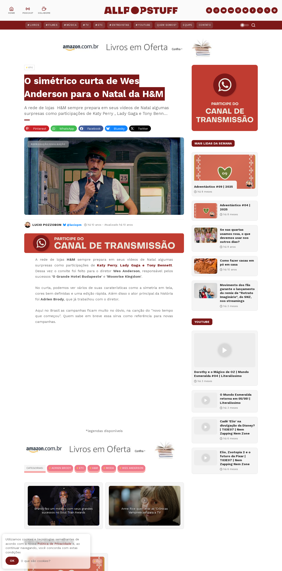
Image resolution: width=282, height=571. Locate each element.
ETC (100, 25)
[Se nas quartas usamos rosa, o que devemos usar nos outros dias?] (205, 235)
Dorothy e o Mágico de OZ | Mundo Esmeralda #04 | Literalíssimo (221, 374)
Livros (34, 25)
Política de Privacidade (54, 543)
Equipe (187, 25)
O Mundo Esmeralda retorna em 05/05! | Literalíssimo (235, 398)
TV (87, 25)
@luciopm (74, 225)
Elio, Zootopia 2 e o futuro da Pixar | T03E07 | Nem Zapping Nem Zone (235, 458)
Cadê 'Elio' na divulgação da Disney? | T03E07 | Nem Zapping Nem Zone (237, 427)
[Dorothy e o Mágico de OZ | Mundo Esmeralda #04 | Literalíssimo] (224, 350)
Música (71, 25)
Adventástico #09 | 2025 (213, 186)
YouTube (144, 25)
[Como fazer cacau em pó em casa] (205, 266)
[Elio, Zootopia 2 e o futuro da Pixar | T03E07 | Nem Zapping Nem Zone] (205, 457)
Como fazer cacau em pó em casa (237, 262)
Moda (110, 468)
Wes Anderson (132, 468)
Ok (12, 560)
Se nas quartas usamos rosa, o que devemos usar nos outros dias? (235, 235)
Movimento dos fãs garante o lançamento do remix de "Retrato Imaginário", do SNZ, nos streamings (237, 293)
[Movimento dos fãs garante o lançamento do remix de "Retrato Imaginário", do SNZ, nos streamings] (205, 290)
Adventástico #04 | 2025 (235, 207)
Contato (205, 25)
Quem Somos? (166, 25)
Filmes (53, 25)
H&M (95, 468)
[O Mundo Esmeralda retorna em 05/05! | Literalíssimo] (205, 400)
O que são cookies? (35, 561)
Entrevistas (120, 25)
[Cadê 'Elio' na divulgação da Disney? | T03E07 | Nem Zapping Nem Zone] (205, 426)
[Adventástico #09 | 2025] (224, 172)
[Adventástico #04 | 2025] (205, 210)
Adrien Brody (61, 468)
